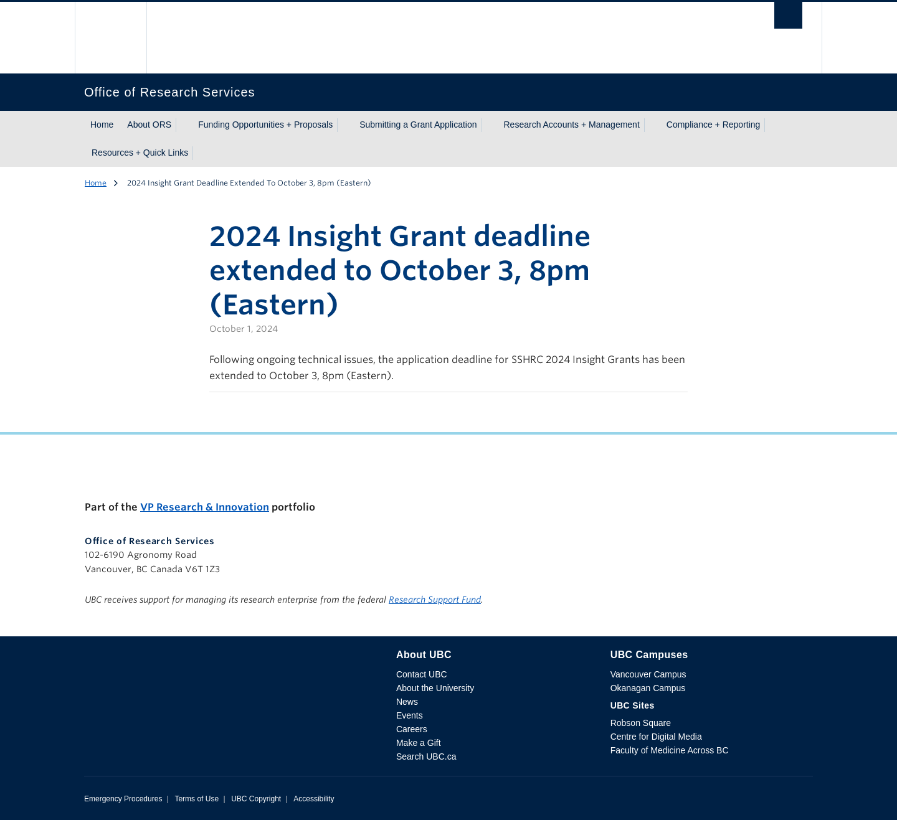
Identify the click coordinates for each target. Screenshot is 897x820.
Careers (411, 729)
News (407, 702)
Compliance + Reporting (714, 125)
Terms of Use (196, 798)
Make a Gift (418, 743)
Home (101, 125)
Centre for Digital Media (656, 737)
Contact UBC (421, 674)
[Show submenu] (183, 125)
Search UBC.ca (426, 756)
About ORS (149, 125)
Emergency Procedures (123, 798)
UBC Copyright (256, 798)
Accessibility (313, 798)
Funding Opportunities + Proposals (265, 125)
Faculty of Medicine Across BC (669, 750)
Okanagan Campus (648, 688)
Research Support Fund (435, 600)
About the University (435, 688)
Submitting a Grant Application (418, 125)
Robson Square (640, 723)
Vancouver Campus (648, 674)
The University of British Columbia (110, 37)
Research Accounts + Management (572, 125)
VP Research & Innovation (204, 507)
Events (409, 715)
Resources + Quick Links (140, 153)
